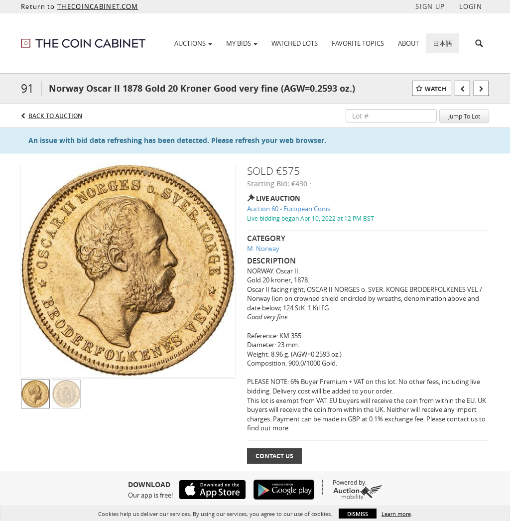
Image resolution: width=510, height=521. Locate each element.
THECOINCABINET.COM (97, 6)
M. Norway (263, 248)
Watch (435, 89)
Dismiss (357, 514)
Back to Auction (55, 116)
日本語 (442, 43)
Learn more (396, 514)
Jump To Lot (464, 116)
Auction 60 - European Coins (288, 208)
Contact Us (274, 456)
